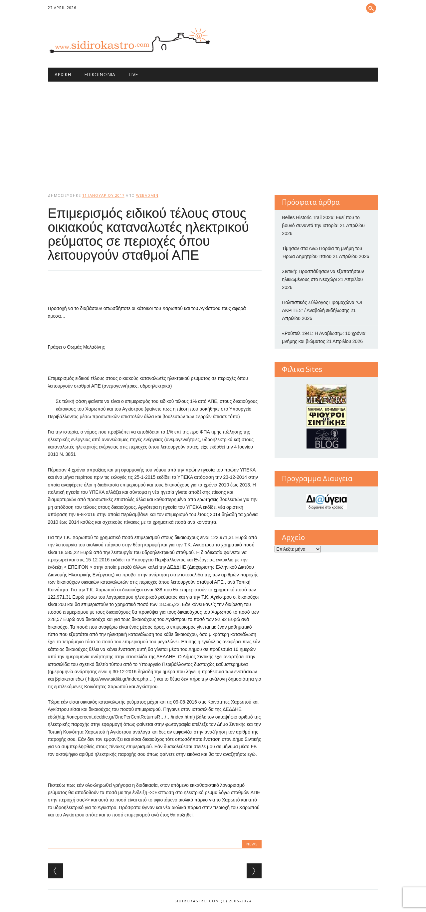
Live (133, 74)
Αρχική (63, 74)
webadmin (147, 195)
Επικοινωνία (99, 74)
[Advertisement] (213, 131)
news (252, 843)
